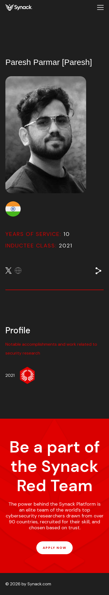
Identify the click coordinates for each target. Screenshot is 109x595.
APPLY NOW (54, 548)
